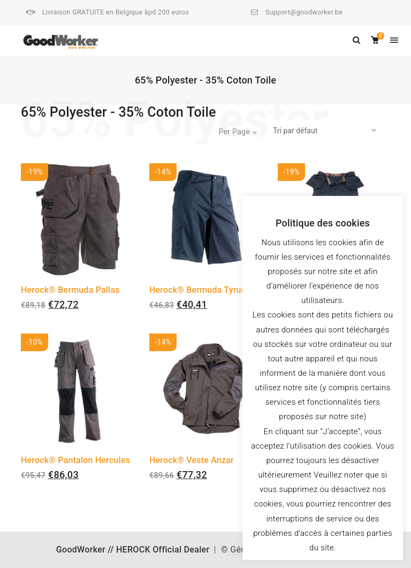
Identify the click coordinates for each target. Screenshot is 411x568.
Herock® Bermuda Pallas (70, 290)
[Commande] (327, 131)
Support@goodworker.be (303, 12)
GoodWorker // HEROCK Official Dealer (133, 549)
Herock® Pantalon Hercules (75, 460)
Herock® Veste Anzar (191, 460)
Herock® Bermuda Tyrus (197, 290)
